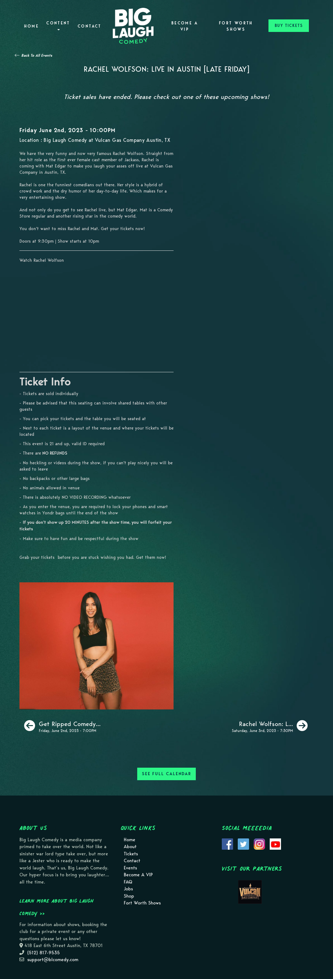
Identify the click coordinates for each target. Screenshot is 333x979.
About (130, 846)
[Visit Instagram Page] (259, 843)
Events (130, 868)
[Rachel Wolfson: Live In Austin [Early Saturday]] (270, 725)
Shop (129, 896)
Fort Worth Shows (236, 26)
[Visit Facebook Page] (227, 843)
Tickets (131, 854)
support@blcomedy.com (52, 959)
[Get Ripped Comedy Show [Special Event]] (62, 725)
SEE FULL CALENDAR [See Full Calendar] (166, 773)
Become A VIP (184, 26)
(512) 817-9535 (43, 953)
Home (31, 26)
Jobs (128, 889)
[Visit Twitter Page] (243, 843)
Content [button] (58, 25)
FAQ (128, 882)
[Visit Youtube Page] (275, 843)
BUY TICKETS (289, 25)
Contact (89, 26)
